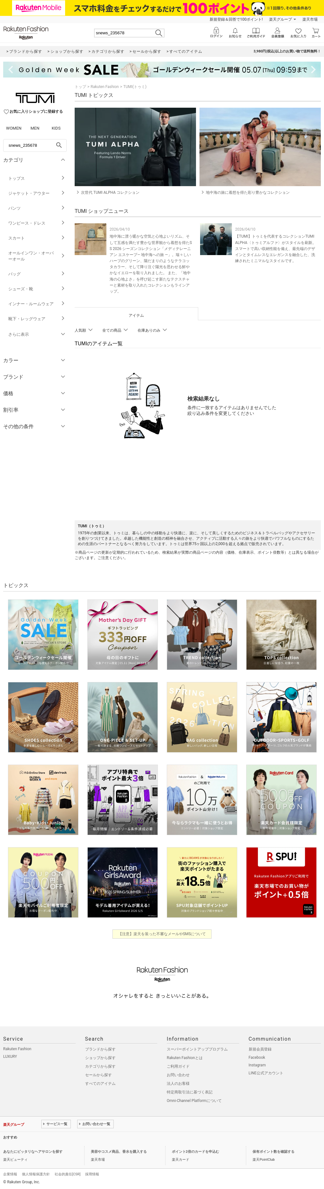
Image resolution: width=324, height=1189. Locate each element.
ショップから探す (100, 1058)
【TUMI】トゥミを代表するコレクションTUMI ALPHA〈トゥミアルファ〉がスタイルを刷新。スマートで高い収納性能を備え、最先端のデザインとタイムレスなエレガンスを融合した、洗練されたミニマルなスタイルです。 (275, 248)
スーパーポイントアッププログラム (197, 1049)
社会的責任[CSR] (67, 1174)
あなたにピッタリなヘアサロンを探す (33, 1152)
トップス (36, 178)
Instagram (257, 1065)
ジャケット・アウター (36, 193)
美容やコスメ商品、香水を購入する (119, 1152)
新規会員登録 (260, 1049)
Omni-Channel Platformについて (194, 1100)
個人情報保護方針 (36, 1174)
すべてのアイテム (100, 1083)
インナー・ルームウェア (36, 304)
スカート (36, 238)
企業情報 (10, 1174)
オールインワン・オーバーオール (36, 256)
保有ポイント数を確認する (273, 1152)
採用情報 (92, 1174)
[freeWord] (35, 145)
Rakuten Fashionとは (185, 1058)
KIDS (56, 128)
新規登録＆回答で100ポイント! (236, 19)
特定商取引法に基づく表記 (190, 1092)
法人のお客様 (178, 1083)
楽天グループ (280, 19)
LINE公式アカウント (266, 1073)
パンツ (36, 208)
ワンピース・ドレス (36, 223)
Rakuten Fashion (105, 86)
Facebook (257, 1057)
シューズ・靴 (36, 289)
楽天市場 (310, 19)
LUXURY (10, 1056)
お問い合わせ (178, 1075)
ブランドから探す (100, 1049)
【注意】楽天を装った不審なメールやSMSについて (162, 934)
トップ (80, 86)
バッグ (36, 274)
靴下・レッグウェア (36, 319)
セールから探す (98, 1075)
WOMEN (14, 128)
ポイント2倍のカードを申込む (195, 1152)
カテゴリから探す (100, 1066)
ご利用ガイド (178, 1066)
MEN (34, 128)
